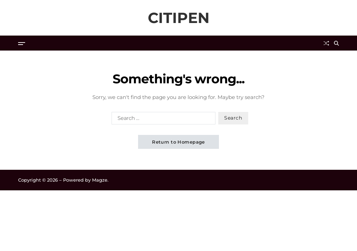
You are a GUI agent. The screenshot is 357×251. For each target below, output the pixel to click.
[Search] (336, 43)
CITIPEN (179, 17)
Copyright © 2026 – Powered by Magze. (63, 180)
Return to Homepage (178, 142)
